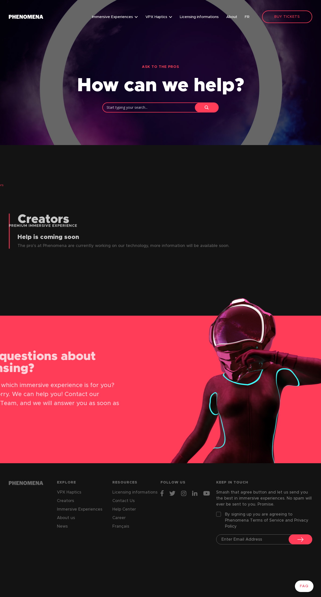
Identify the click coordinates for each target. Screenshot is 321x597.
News (62, 526)
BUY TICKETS (287, 17)
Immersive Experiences (112, 17)
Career (119, 518)
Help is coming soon (48, 246)
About (231, 17)
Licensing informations (199, 17)
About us (66, 518)
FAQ (304, 586)
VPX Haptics (156, 17)
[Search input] (150, 107)
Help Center (124, 509)
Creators (65, 501)
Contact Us (123, 501)
